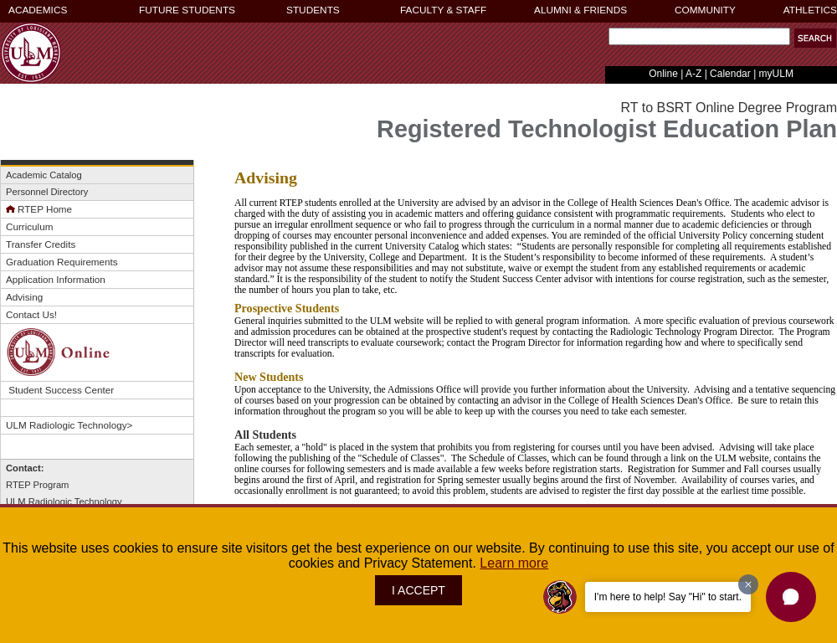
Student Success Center (60, 389)
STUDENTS (313, 10)
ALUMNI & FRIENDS (580, 10)
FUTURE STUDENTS (187, 10)
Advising (24, 296)
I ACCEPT (418, 590)
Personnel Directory (47, 192)
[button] (791, 597)
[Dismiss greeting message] (748, 584)
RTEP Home (39, 208)
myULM (776, 74)
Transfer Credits (40, 244)
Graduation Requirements (62, 261)
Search (604, 40)
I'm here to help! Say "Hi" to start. (668, 597)
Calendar (730, 74)
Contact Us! (31, 314)
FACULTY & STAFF (443, 10)
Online (663, 74)
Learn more (514, 563)
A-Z (693, 74)
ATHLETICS (810, 10)
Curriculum (29, 226)
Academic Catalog (44, 175)
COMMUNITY (705, 10)
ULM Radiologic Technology (66, 424)
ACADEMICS (37, 10)
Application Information (55, 279)
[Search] (699, 36)
